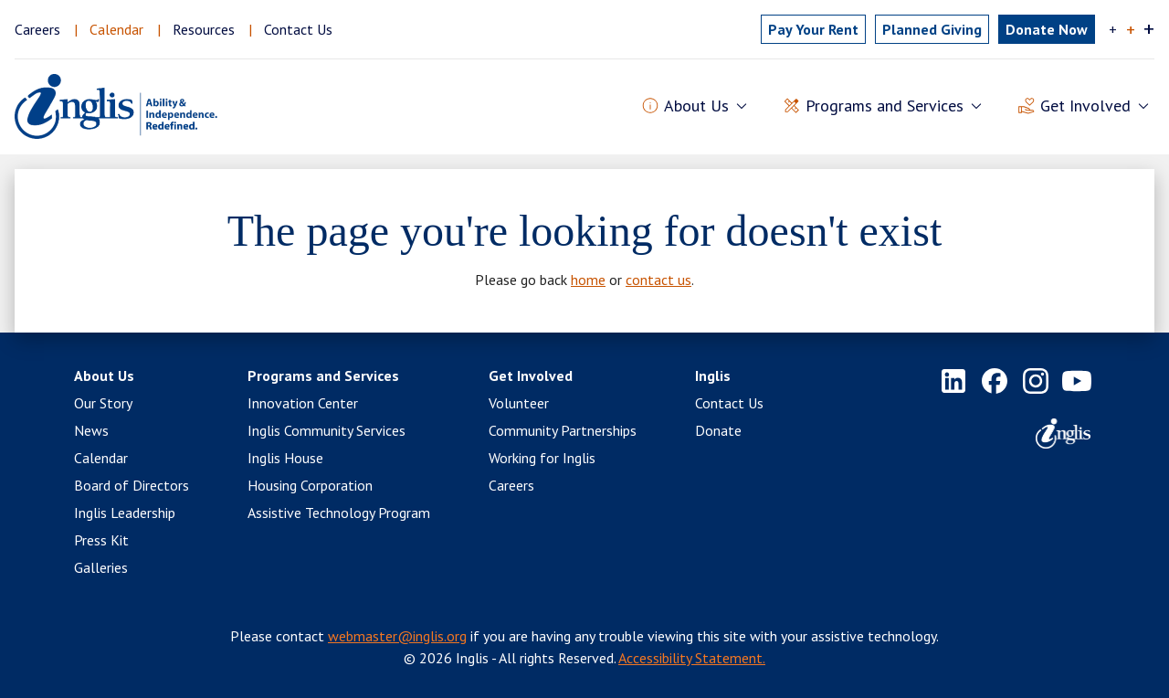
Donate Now (1047, 29)
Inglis (713, 375)
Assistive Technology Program (338, 512)
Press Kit (101, 540)
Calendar (116, 29)
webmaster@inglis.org (397, 636)
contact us (658, 279)
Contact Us (298, 29)
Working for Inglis (542, 458)
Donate (718, 430)
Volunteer (519, 403)
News (91, 430)
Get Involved (531, 375)
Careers (37, 29)
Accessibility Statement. (691, 658)
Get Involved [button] (1085, 106)
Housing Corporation (310, 485)
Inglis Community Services (326, 430)
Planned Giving (932, 29)
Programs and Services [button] (884, 106)
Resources (204, 29)
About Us (104, 375)
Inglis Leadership (124, 512)
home (588, 279)
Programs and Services (323, 375)
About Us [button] (696, 106)
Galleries (101, 567)
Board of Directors (131, 485)
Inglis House (285, 458)
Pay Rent (813, 29)
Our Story (103, 403)
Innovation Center (302, 403)
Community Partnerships (563, 430)
